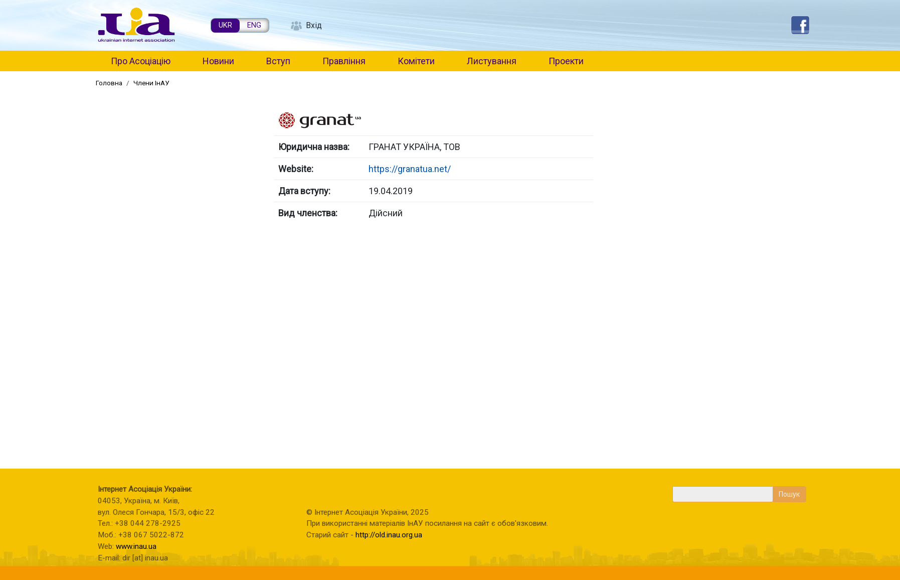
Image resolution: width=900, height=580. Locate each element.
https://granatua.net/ (410, 169)
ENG (254, 25)
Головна (109, 83)
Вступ (278, 61)
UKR (225, 25)
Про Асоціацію (140, 61)
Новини (218, 61)
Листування (491, 61)
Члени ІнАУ (151, 83)
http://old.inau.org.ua (388, 534)
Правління (344, 61)
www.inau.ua (136, 546)
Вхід (314, 25)
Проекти (566, 61)
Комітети (416, 61)
